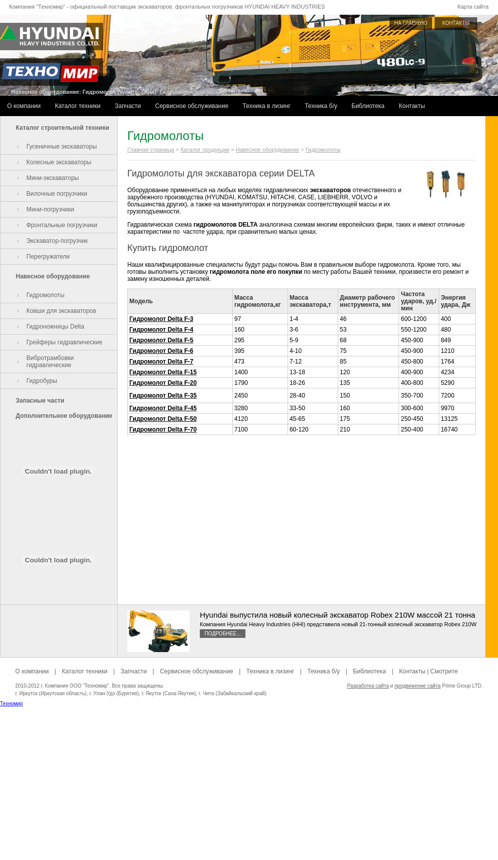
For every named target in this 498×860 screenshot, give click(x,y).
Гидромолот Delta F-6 (161, 350)
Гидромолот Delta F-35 (163, 395)
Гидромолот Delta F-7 (161, 361)
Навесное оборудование (53, 276)
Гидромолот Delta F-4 (161, 329)
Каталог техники (77, 106)
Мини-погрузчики (50, 209)
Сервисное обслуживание (192, 106)
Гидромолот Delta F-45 (163, 408)
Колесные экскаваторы (58, 162)
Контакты (412, 106)
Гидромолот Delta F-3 (161, 318)
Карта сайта (472, 7)
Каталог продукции (205, 150)
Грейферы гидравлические (64, 342)
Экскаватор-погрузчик (57, 240)
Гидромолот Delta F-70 (163, 429)
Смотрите (444, 671)
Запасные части (40, 400)
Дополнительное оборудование (64, 415)
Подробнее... (222, 633)
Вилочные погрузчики (56, 193)
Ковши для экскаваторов (61, 310)
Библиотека (367, 106)
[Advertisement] (249, 789)
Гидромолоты (45, 295)
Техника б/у (321, 106)
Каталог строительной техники (62, 127)
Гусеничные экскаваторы (61, 146)
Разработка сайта (367, 686)
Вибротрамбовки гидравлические (50, 361)
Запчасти (128, 106)
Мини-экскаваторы (52, 178)
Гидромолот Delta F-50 (163, 418)
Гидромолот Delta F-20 (163, 382)
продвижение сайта (418, 686)
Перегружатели (47, 256)
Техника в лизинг (266, 106)
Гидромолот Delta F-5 (161, 340)
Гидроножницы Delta (55, 326)
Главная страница (150, 150)
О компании (24, 106)
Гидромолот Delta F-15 (163, 372)
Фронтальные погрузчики (61, 225)
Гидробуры (41, 380)
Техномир (11, 703)
